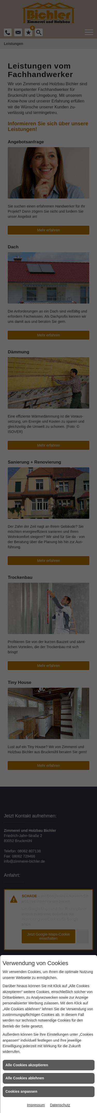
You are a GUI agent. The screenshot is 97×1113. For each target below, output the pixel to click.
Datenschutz (60, 1105)
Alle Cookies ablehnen (24, 1078)
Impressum (36, 1105)
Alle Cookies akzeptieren (26, 1065)
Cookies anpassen (21, 1091)
